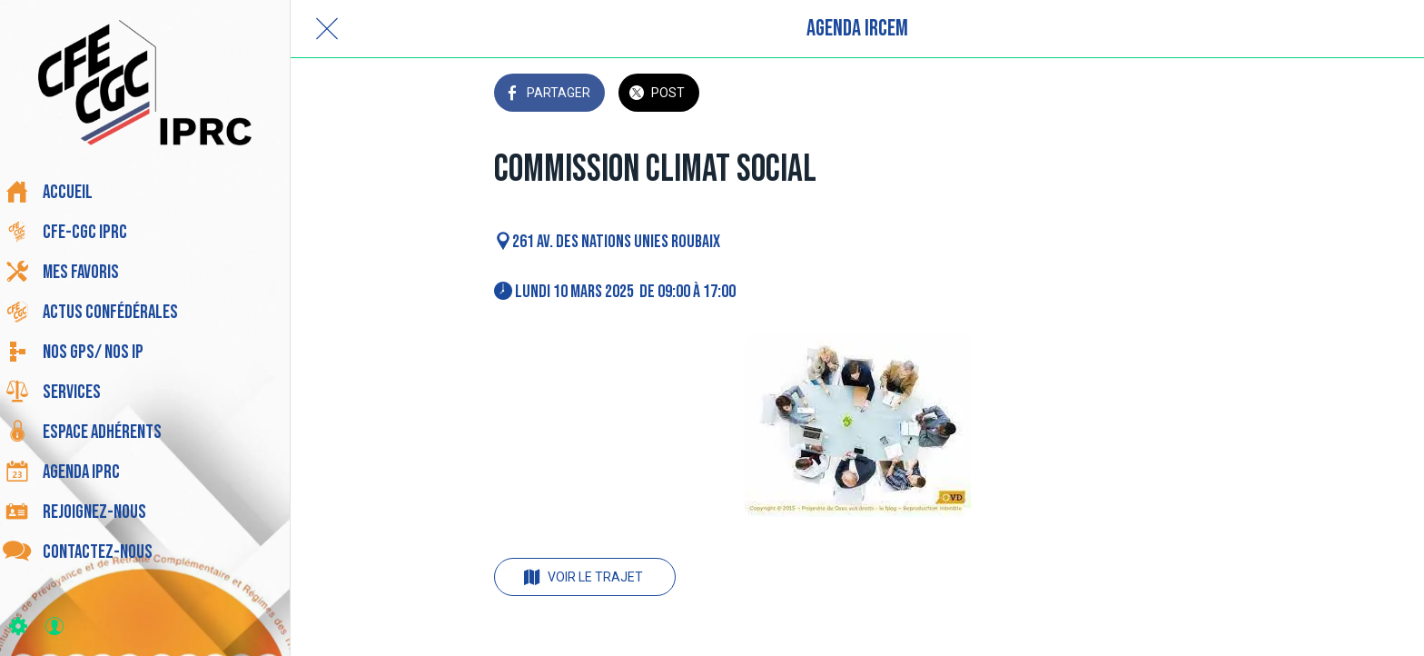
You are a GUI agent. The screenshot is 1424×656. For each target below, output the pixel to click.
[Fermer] (327, 29)
